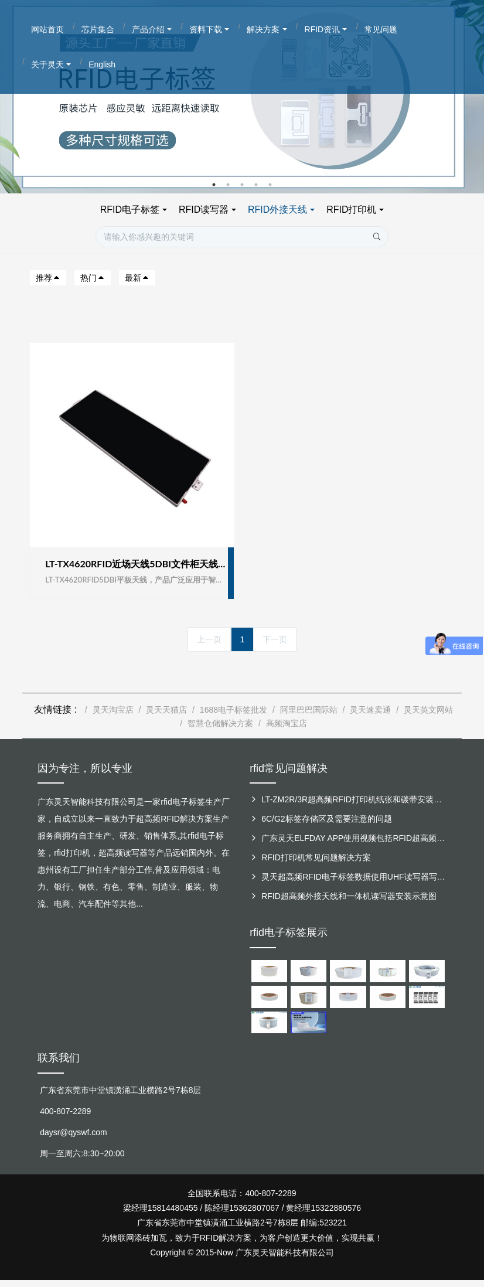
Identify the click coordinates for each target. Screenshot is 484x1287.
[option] (242, 96)
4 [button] (256, 184)
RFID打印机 (351, 210)
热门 (92, 277)
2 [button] (228, 184)
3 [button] (242, 184)
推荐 (48, 277)
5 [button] (270, 184)
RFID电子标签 (129, 210)
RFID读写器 (204, 210)
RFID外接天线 (277, 210)
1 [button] (214, 184)
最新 (137, 277)
